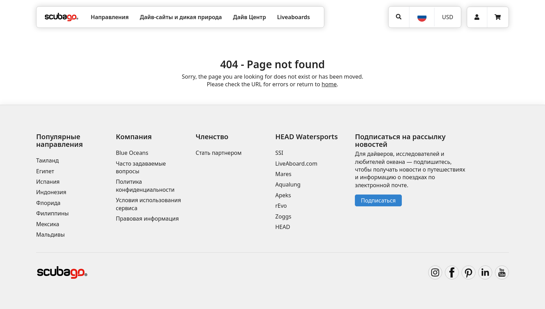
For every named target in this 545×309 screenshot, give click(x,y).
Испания (48, 181)
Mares (283, 174)
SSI (279, 153)
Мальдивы (50, 234)
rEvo (281, 205)
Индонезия (51, 192)
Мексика (47, 224)
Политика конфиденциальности (145, 185)
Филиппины (52, 213)
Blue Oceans (132, 153)
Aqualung (288, 184)
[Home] (61, 17)
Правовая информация (147, 218)
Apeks (283, 195)
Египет (45, 171)
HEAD (282, 227)
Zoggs (283, 216)
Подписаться (378, 200)
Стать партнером (219, 153)
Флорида (48, 203)
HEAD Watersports (306, 136)
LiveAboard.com (296, 163)
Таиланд (47, 160)
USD (447, 17)
